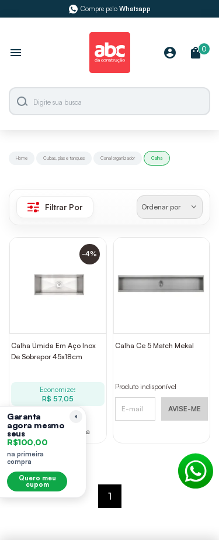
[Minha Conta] (170, 53)
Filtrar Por (54, 207)
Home (21, 158)
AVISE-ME (184, 408)
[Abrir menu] (16, 54)
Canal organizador (117, 158)
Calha (156, 158)
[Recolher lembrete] (75, 416)
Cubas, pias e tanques (64, 158)
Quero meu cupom (37, 481)
